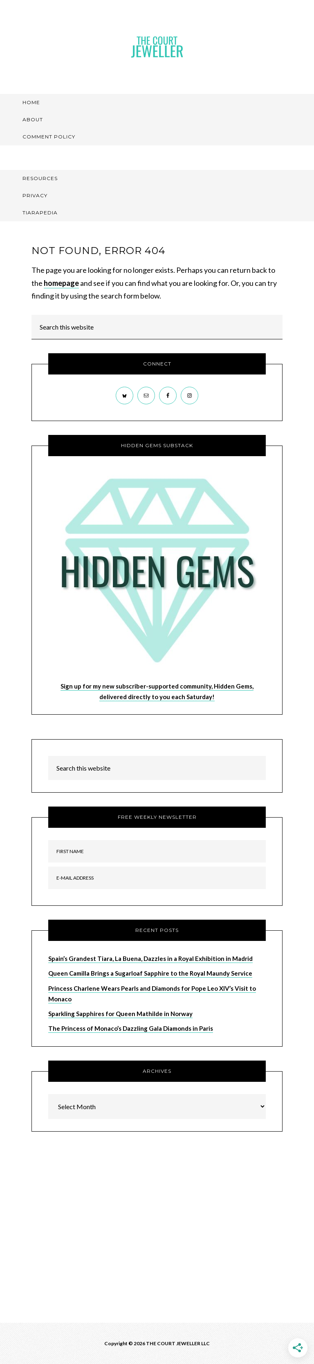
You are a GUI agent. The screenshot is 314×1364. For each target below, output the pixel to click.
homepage (61, 283)
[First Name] (157, 851)
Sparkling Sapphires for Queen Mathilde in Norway (120, 1013)
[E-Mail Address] (157, 878)
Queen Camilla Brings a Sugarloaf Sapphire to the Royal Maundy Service (150, 973)
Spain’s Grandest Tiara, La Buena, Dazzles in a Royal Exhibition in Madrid (150, 958)
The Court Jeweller (157, 47)
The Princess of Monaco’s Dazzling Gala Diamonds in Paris (130, 1028)
